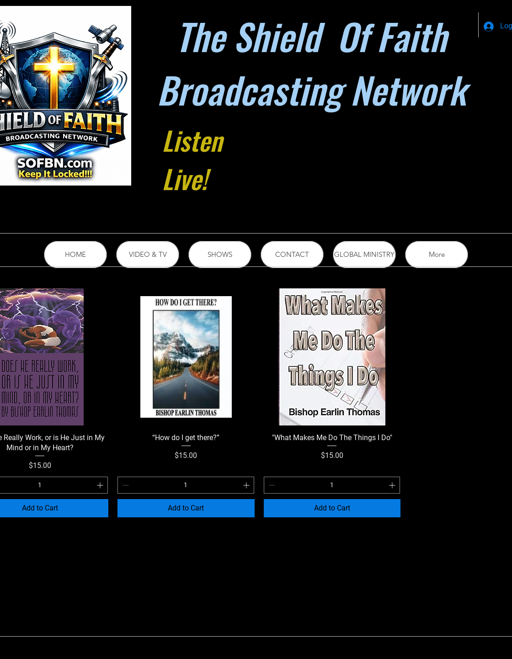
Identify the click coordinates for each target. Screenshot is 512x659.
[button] (364, 254)
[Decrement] (124, 485)
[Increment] (101, 485)
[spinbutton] (185, 485)
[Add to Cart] (186, 508)
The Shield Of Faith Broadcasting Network (311, 62)
